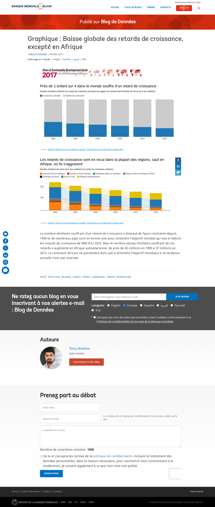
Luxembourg (98, 276)
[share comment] (5, 270)
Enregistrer (51, 473)
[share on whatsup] (5, 262)
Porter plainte (196, 491)
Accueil (115, 7)
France (86, 276)
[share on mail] (5, 234)
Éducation (54, 276)
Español (67, 59)
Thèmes (151, 7)
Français (46, 59)
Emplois (47, 491)
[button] (199, 8)
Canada (77, 276)
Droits (15, 491)
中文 (84, 59)
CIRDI (91, 502)
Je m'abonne (182, 296)
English (56, 59)
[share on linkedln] (5, 255)
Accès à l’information (30, 491)
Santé (43, 276)
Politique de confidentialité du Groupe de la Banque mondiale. (135, 321)
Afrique (111, 276)
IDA (70, 502)
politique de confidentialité (112, 456)
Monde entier (124, 276)
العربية (76, 59)
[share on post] (5, 248)
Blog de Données (118, 22)
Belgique (66, 276)
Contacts (165, 7)
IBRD (63, 502)
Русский (180, 305)
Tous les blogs (133, 7)
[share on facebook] (5, 241)
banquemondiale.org (188, 2)
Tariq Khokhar (37, 54)
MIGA (83, 502)
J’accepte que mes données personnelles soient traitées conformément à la (144, 319)
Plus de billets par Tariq (86, 362)
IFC (76, 502)
